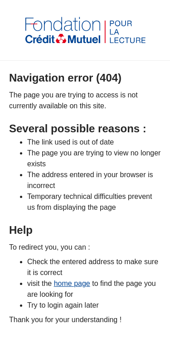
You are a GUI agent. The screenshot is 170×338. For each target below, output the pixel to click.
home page (72, 283)
